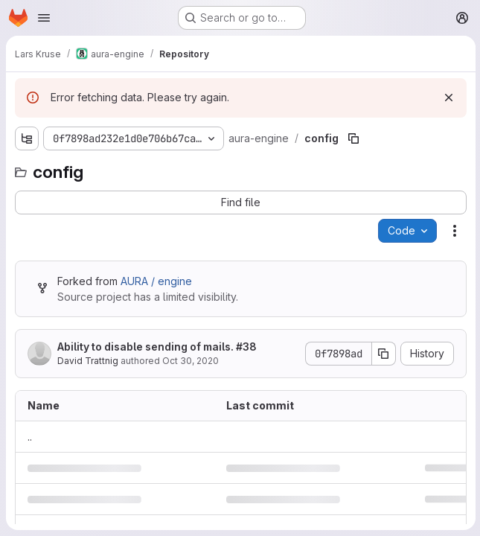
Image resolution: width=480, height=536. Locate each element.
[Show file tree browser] (27, 138)
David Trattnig (87, 360)
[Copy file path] (353, 138)
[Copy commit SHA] (382, 354)
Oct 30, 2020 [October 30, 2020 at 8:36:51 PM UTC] (190, 360)
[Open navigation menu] (44, 18)
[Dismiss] (447, 97)
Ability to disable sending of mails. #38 (157, 346)
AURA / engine (156, 281)
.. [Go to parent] (30, 436)
